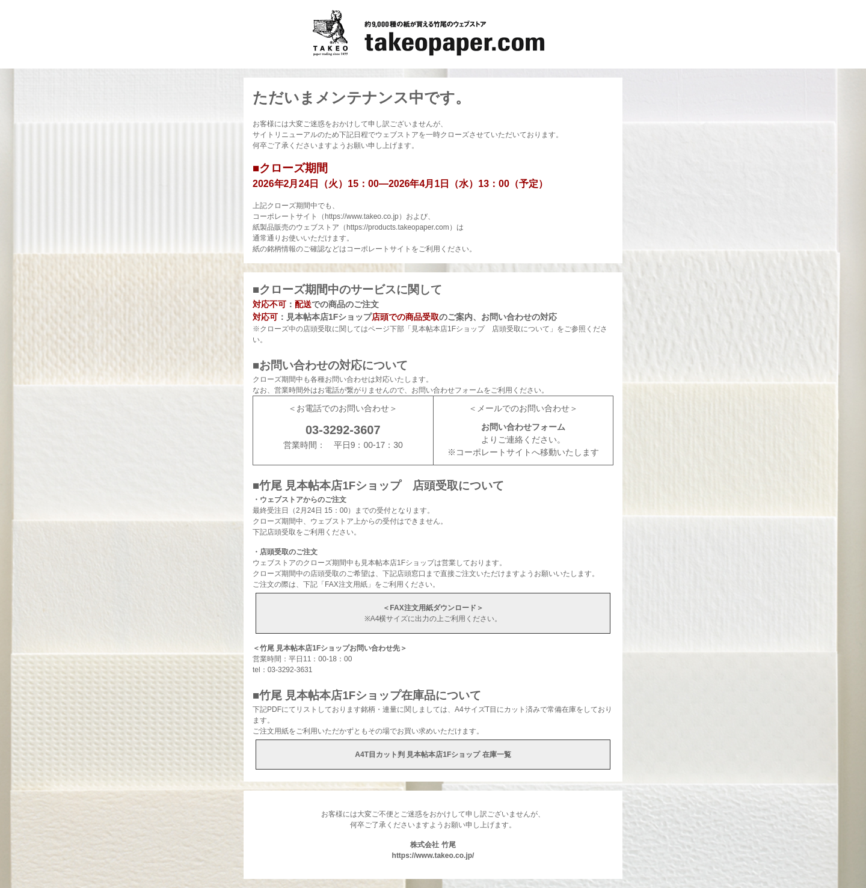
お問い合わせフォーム (523, 427)
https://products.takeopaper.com (397, 227)
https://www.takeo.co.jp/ (433, 855)
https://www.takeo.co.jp (362, 216)
